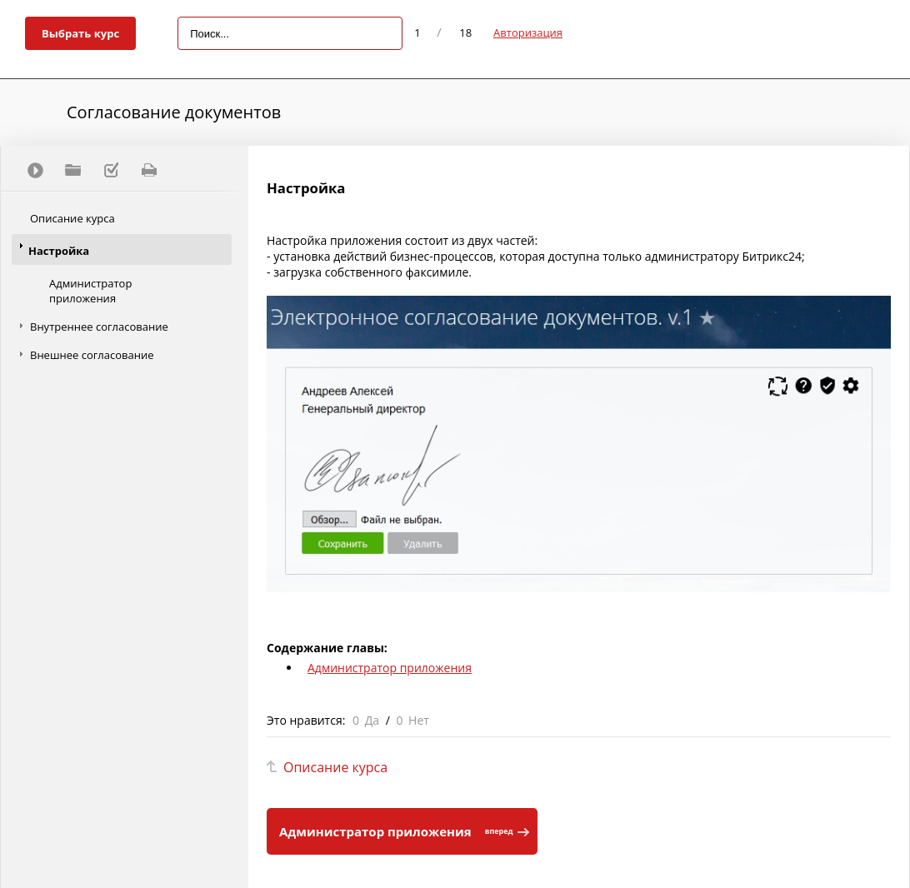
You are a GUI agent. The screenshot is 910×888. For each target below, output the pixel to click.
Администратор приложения (90, 291)
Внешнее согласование (92, 354)
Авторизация (527, 32)
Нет (418, 720)
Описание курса (72, 218)
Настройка (58, 250)
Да (372, 720)
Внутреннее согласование (99, 326)
